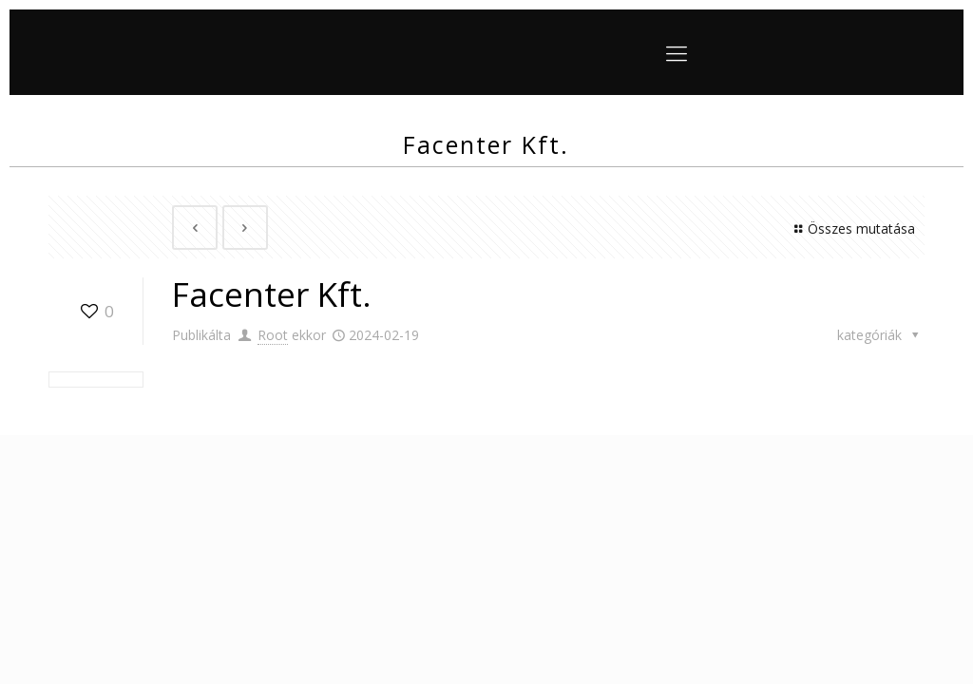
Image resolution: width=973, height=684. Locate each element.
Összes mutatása (852, 228)
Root (273, 335)
